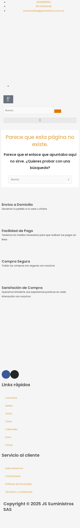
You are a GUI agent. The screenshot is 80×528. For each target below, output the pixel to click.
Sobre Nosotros (14, 468)
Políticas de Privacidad (18, 484)
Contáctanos (13, 476)
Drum (8, 437)
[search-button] (57, 111)
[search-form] (28, 110)
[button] (40, 120)
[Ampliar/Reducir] (3, 521)
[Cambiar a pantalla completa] (11, 521)
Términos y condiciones (18, 492)
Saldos (9, 405)
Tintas (8, 413)
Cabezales (11, 429)
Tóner (8, 421)
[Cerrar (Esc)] (26, 521)
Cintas (9, 445)
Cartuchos (11, 398)
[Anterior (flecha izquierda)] (3, 526)
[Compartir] (18, 521)
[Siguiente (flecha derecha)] (11, 526)
